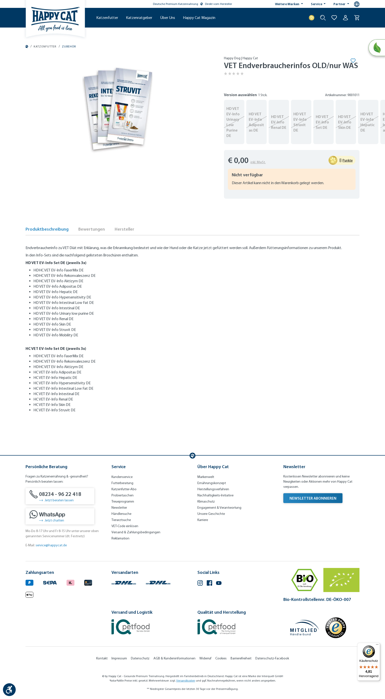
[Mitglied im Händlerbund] (304, 627)
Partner (339, 4)
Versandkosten (185, 680)
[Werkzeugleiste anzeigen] (9, 689)
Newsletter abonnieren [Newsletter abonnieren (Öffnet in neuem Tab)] (312, 498)
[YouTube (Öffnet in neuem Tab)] (218, 584)
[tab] (47, 230)
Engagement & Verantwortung (219, 508)
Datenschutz (140, 658)
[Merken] (353, 60)
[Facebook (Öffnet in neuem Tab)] (209, 584)
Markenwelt (205, 477)
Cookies (221, 658)
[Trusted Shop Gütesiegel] (335, 627)
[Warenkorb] (356, 18)
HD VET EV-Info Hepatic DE (367, 122)
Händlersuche (121, 514)
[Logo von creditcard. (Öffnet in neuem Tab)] (88, 582)
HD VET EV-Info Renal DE (278, 122)
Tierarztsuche (121, 520)
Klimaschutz (206, 501)
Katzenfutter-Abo (124, 489)
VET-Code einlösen (124, 526)
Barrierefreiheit (241, 658)
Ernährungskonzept (211, 483)
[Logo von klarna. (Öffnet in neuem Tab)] (70, 582)
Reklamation (120, 538)
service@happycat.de (51, 545)
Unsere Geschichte (211, 514)
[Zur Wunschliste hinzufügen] (334, 18)
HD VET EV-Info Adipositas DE (256, 122)
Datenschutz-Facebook (272, 658)
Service (317, 4)
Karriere (202, 520)
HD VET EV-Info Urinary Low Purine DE (233, 122)
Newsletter (119, 508)
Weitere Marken (287, 4)
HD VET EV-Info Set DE (322, 122)
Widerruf (205, 658)
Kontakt (102, 658)
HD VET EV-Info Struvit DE (300, 122)
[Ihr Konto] (345, 18)
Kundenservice (122, 477)
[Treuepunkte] (311, 18)
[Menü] (377, 646)
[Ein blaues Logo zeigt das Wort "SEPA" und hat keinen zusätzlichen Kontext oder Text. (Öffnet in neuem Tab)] (50, 582)
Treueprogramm (122, 501)
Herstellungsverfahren (213, 489)
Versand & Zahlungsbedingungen (135, 532)
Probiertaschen (122, 495)
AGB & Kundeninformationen (174, 658)
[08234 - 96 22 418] (60, 496)
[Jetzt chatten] (60, 516)
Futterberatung (122, 483)
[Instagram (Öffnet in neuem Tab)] (200, 584)
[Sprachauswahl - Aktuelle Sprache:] (356, 4)
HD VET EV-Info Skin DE (344, 122)
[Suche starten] (323, 18)
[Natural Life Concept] (377, 47)
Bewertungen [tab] (91, 229)
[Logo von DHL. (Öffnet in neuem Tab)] (123, 582)
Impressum (119, 658)
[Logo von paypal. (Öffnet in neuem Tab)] (29, 582)
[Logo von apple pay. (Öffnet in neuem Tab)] (29, 594)
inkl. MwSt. (258, 162)
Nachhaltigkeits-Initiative (215, 495)
